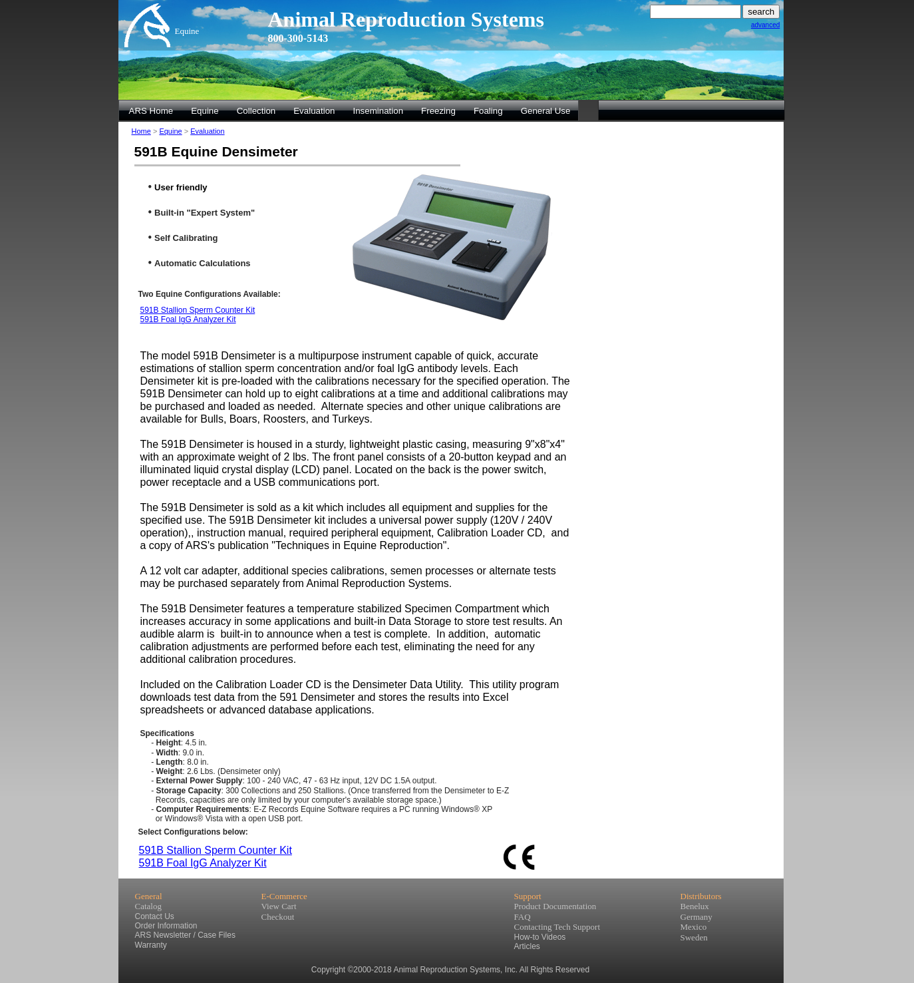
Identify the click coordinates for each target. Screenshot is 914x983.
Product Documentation (555, 906)
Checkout (278, 917)
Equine (170, 131)
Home (141, 131)
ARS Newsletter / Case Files (185, 935)
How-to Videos (540, 937)
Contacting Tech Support (557, 927)
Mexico (694, 927)
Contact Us (154, 916)
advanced (765, 25)
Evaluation (207, 131)
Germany (696, 917)
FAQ (522, 917)
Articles (527, 946)
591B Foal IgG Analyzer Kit (188, 319)
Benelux (695, 906)
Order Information (166, 925)
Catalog (148, 906)
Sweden (694, 937)
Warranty (151, 945)
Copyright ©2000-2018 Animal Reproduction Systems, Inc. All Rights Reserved (450, 969)
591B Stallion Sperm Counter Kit (197, 310)
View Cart (279, 906)
